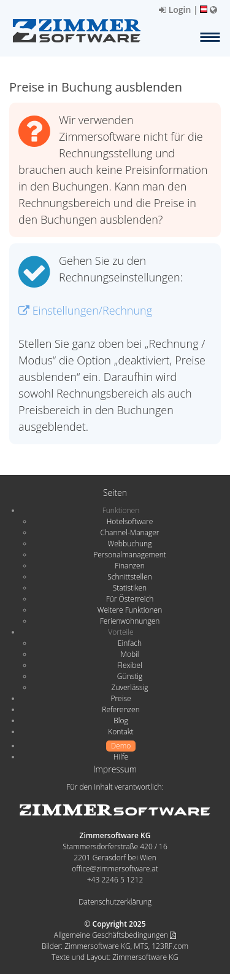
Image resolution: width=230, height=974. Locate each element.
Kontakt (120, 731)
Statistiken (130, 588)
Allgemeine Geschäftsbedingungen (115, 935)
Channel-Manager (130, 532)
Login (175, 9)
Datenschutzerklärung (115, 902)
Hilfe (120, 757)
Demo (121, 745)
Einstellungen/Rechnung (85, 310)
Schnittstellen (129, 576)
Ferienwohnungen (130, 621)
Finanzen (129, 565)
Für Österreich (130, 599)
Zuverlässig (130, 687)
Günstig (129, 676)
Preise (120, 698)
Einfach (130, 643)
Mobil (130, 654)
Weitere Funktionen (130, 610)
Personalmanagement (129, 554)
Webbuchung (130, 543)
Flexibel (129, 665)
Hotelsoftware (130, 521)
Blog (120, 720)
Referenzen (120, 709)
